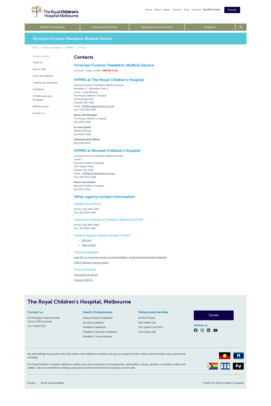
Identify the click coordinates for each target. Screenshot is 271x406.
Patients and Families (104, 27)
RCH (35, 47)
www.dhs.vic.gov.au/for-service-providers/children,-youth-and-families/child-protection (120, 257)
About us (37, 62)
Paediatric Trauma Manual (97, 336)
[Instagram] (204, 330)
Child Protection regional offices (91, 262)
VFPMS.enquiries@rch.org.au (97, 106)
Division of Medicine (52, 47)
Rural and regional (43, 75)
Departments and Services (157, 27)
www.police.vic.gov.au (86, 274)
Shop (186, 9)
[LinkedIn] (210, 330)
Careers (177, 9)
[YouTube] (216, 330)
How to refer (39, 69)
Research (209, 27)
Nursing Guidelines (93, 322)
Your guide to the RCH (150, 327)
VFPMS (69, 47)
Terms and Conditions (52, 383)
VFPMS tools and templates (42, 98)
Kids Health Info (147, 322)
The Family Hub (147, 331)
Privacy (31, 383)
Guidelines (38, 89)
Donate (232, 9)
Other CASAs (89, 245)
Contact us (39, 113)
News (167, 9)
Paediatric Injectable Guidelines (100, 331)
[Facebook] (197, 330)
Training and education (45, 82)
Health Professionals (52, 27)
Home (148, 9)
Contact (196, 9)
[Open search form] (241, 27)
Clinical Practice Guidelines (98, 317)
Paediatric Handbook (94, 327)
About (158, 9)
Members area (41, 106)
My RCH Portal (211, 9)
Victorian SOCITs (83, 280)
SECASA (87, 240)
